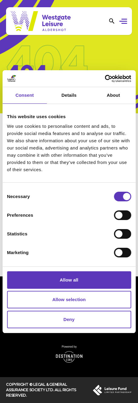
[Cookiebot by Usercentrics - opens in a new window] (104, 79)
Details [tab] (69, 95)
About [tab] (113, 95)
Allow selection (69, 299)
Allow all (69, 279)
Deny (69, 319)
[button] (124, 22)
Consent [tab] (24, 95)
